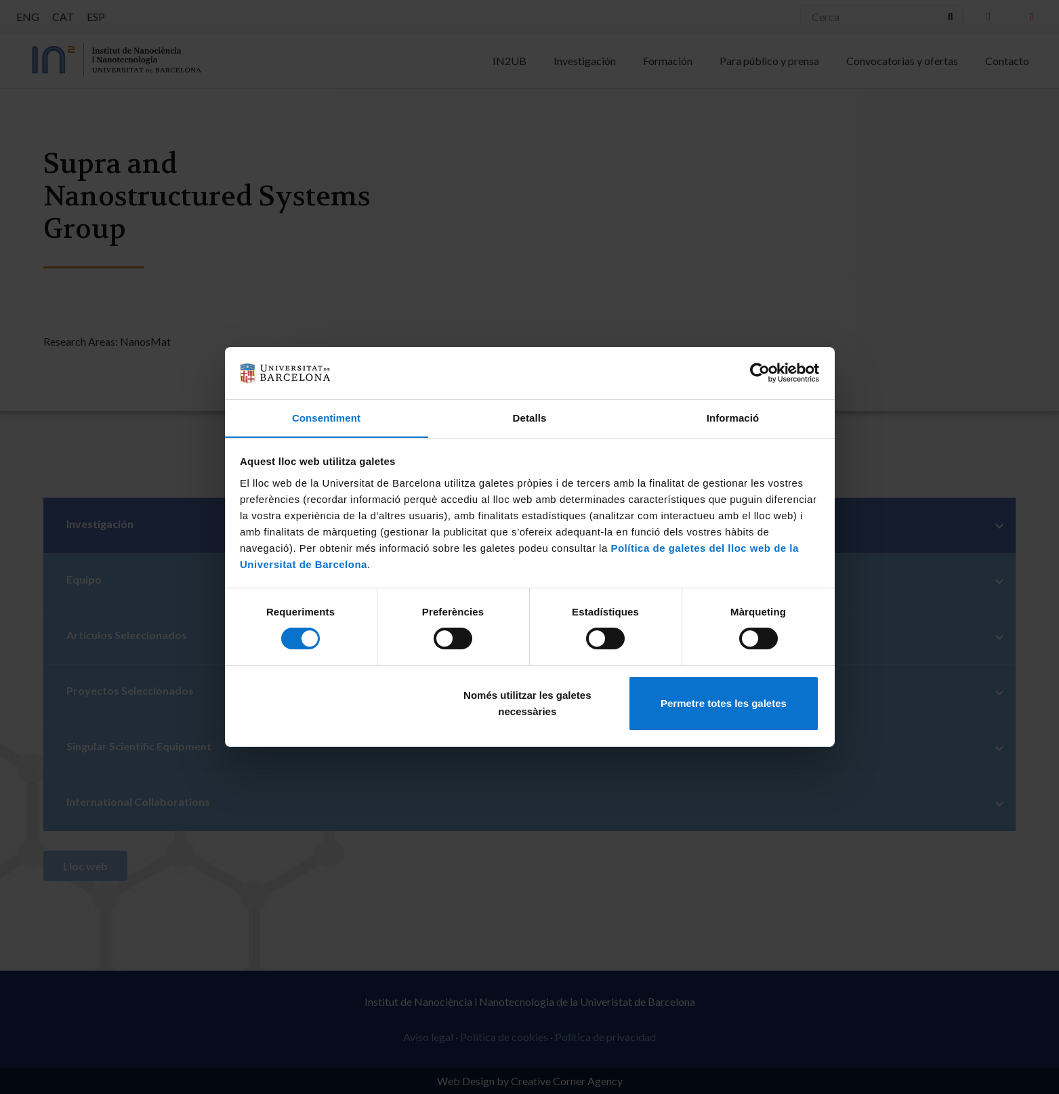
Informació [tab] (733, 417)
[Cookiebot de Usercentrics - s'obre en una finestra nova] (760, 373)
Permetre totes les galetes (724, 703)
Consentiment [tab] (326, 417)
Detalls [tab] (530, 417)
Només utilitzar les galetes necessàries (527, 703)
